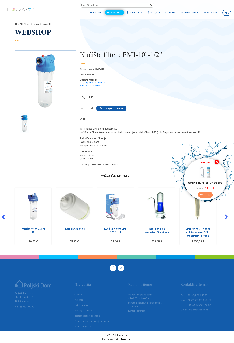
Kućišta (36, 24)
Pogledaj (205, 195)
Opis (82, 118)
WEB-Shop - (25, 24)
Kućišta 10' (46, 24)
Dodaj (111, 108)
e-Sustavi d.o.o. (125, 339)
